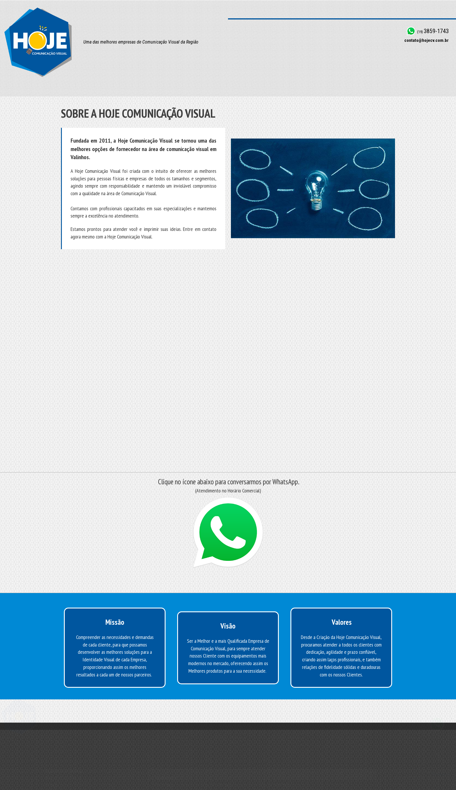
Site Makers (440, 779)
